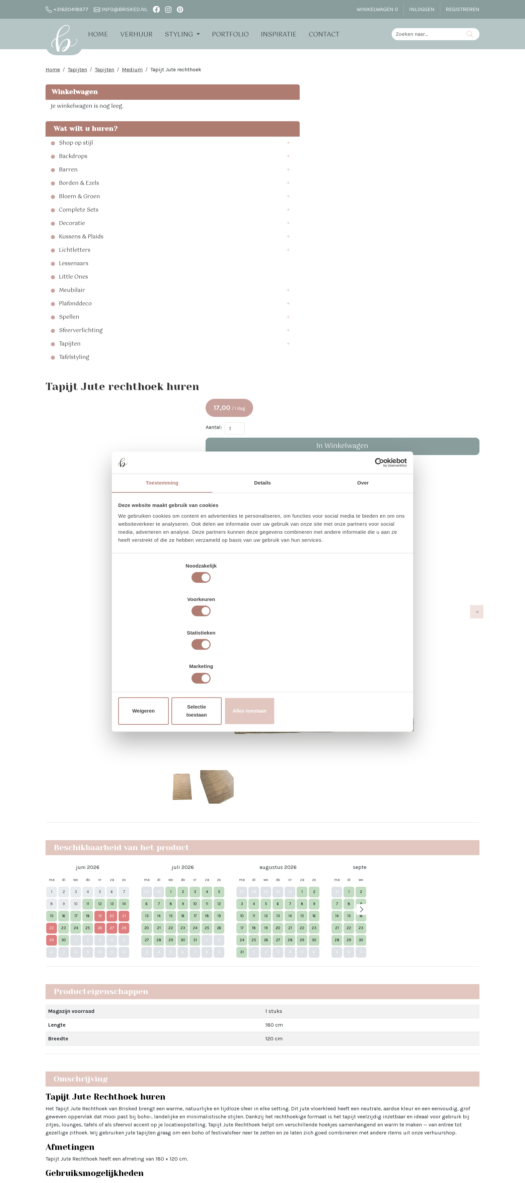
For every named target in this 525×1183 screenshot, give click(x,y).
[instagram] (168, 9)
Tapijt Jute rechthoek (175, 73)
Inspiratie (288, 34)
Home (107, 34)
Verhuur (145, 34)
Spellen (69, 321)
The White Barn (152, 1133)
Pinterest (321, 1064)
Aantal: (385, 138)
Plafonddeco (75, 308)
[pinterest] (180, 9)
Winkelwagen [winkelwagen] (377, 9)
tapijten (233, 724)
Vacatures (145, 1121)
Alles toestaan (359, 661)
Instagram (323, 1052)
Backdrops (73, 161)
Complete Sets (78, 214)
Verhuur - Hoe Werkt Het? (164, 1052)
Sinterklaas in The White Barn (257, 1052)
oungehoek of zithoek (297, 697)
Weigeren (166, 661)
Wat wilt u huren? (84, 133)
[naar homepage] (69, 41)
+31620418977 (67, 9)
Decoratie (72, 228)
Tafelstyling (74, 362)
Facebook (322, 1040)
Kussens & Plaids (81, 241)
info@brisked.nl (121, 9)
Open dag (145, 1064)
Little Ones (73, 281)
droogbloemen (365, 750)
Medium (132, 73)
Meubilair (72, 295)
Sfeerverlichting (81, 335)
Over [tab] (363, 539)
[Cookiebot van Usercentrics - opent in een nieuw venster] (376, 517)
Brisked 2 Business (157, 1097)
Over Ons (144, 1040)
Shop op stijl (76, 147)
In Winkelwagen (428, 157)
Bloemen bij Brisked (247, 1064)
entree (268, 710)
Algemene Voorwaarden (162, 1109)
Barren (68, 174)
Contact (333, 34)
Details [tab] (262, 539)
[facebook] (156, 9)
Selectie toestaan (262, 661)
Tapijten (77, 73)
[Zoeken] (469, 33)
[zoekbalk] (426, 33)
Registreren (462, 9)
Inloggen (422, 9)
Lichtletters (74, 254)
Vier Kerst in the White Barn (255, 1040)
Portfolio (239, 34)
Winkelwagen (74, 96)
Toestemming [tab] (162, 539)
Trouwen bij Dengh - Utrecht (256, 1077)
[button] (139, 147)
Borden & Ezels (79, 187)
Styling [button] (189, 34)
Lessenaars (73, 268)
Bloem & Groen (79, 201)
